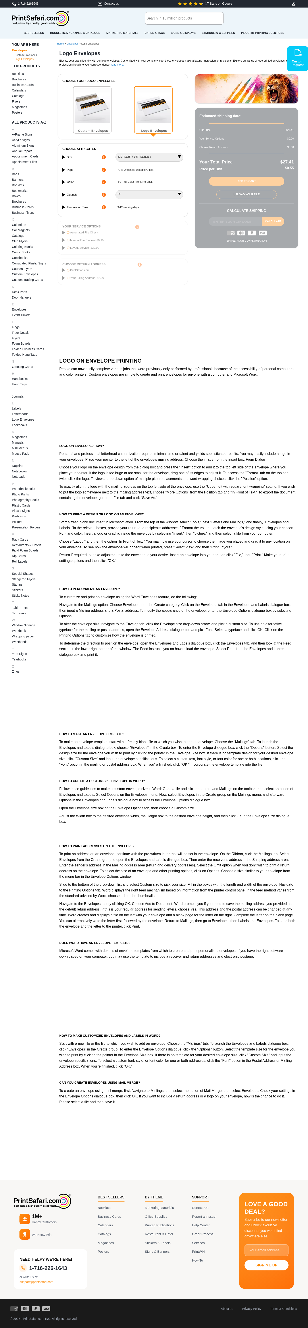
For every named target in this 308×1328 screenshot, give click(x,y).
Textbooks (19, 613)
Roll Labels (19, 561)
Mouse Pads (20, 453)
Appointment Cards (25, 156)
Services (198, 1243)
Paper (70, 169)
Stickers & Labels (158, 1243)
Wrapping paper (23, 636)
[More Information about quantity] (104, 194)
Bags (15, 174)
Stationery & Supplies (218, 33)
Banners (17, 179)
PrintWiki (198, 1251)
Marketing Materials (122, 33)
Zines (15, 671)
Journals (18, 396)
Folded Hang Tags (24, 354)
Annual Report (22, 151)
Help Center (201, 1225)
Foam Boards (21, 343)
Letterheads (20, 414)
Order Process (203, 1234)
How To (197, 1260)
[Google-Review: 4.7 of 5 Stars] (205, 3)
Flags (15, 327)
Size (69, 157)
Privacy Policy (251, 1309)
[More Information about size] (104, 157)
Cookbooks (19, 258)
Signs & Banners (157, 1251)
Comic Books (21, 252)
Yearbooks (19, 659)
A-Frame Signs (22, 134)
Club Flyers (20, 241)
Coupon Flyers (22, 269)
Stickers (17, 590)
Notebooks (19, 471)
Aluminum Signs (23, 145)
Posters (17, 112)
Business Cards (23, 85)
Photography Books (25, 500)
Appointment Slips (24, 162)
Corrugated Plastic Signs (29, 263)
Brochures (19, 79)
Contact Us (200, 1208)
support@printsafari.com (36, 1282)
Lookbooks (19, 425)
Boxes (16, 196)
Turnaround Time (77, 207)
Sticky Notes (20, 595)
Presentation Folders (26, 527)
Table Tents (20, 608)
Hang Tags (19, 384)
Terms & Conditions (283, 1309)
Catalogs (18, 96)
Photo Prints (20, 494)
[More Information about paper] (104, 170)
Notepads (18, 476)
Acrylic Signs (21, 140)
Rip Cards (19, 556)
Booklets (18, 74)
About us (227, 1309)
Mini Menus (20, 448)
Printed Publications (159, 1225)
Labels (16, 408)
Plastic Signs (21, 511)
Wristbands (19, 642)
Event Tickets (21, 315)
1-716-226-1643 (43, 1268)
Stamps (17, 584)
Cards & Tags (155, 33)
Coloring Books (22, 247)
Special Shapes (22, 573)
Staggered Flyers (24, 579)
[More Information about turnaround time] (104, 207)
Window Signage (23, 625)
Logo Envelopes (24, 59)
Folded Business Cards (28, 349)
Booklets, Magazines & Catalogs (75, 33)
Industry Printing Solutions (262, 33)
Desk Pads (19, 292)
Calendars (19, 90)
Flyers (16, 101)
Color (70, 182)
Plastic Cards (21, 505)
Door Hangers (21, 297)
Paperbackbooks (23, 489)
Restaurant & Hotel (159, 1234)
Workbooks (19, 631)
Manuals (18, 442)
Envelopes (19, 50)
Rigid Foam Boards (25, 550)
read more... (118, 64)
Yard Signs (19, 654)
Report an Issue (204, 1216)
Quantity (72, 194)
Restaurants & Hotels (26, 545)
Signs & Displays (183, 33)
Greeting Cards (22, 367)
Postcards (19, 516)
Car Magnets (21, 230)
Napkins (17, 466)
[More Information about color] (104, 182)
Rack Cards (20, 539)
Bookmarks (19, 190)
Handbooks (20, 379)
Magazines (19, 107)
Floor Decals (20, 332)
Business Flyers (23, 212)
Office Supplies (156, 1216)
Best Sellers (34, 33)
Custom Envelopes (26, 55)
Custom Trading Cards (27, 280)
